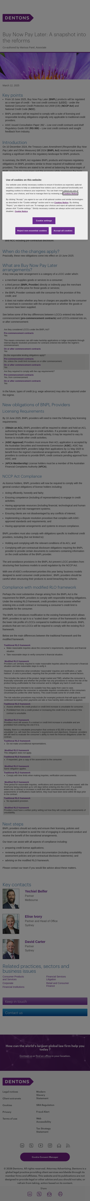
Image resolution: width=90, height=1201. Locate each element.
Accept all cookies (63, 230)
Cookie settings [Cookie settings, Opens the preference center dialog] (44, 220)
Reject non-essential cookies (32, 230)
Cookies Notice (70, 193)
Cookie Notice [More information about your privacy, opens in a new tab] (21, 211)
